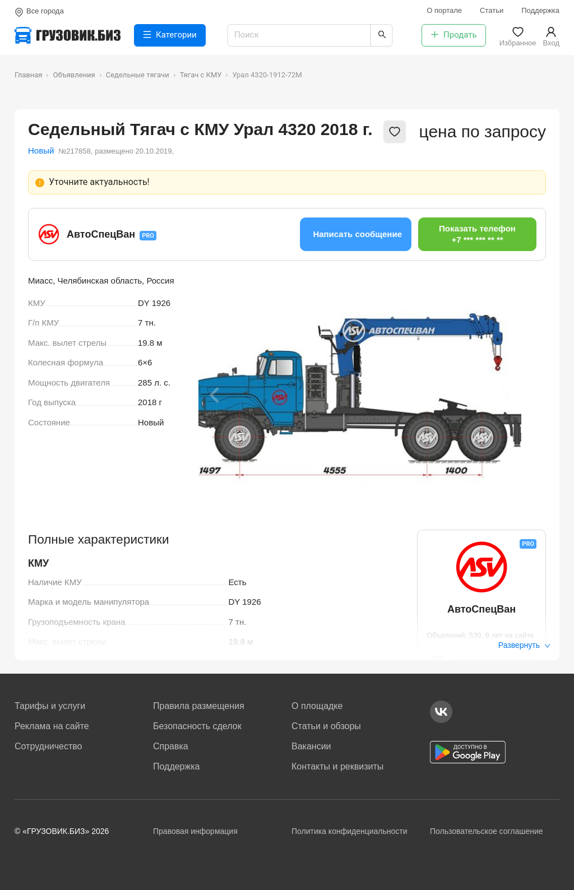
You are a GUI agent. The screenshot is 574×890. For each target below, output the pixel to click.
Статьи (491, 10)
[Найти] (382, 35)
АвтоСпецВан (101, 234)
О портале (444, 10)
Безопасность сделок (197, 726)
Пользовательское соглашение (486, 831)
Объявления (74, 75)
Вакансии (311, 746)
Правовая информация (195, 831)
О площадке (316, 706)
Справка (170, 746)
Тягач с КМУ (201, 75)
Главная (28, 75)
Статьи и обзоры (326, 726)
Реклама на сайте (52, 726)
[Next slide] (504, 395)
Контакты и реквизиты (337, 766)
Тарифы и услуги (50, 706)
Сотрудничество (48, 746)
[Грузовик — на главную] (68, 35)
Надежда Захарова (493, 659)
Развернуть (524, 645)
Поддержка (540, 10)
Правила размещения (198, 706)
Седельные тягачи (137, 75)
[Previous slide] (215, 395)
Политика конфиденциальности (349, 831)
